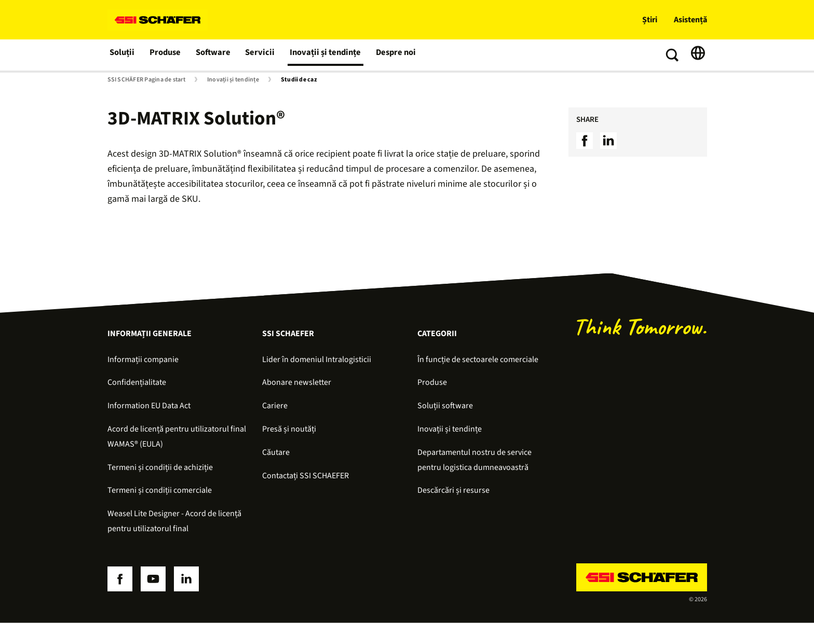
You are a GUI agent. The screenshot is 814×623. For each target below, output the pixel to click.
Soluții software (445, 405)
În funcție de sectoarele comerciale (477, 359)
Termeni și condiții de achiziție (160, 467)
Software (214, 55)
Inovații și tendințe (323, 55)
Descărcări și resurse (453, 490)
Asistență (690, 19)
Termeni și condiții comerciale (159, 490)
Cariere (275, 405)
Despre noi (392, 55)
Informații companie (143, 359)
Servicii (260, 55)
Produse (166, 55)
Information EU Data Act (149, 405)
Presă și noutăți (289, 429)
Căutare (276, 452)
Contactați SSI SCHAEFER (305, 475)
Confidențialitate (136, 382)
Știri (649, 19)
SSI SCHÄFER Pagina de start (146, 80)
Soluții (122, 55)
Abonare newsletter (296, 382)
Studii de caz (299, 80)
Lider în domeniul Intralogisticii (316, 359)
